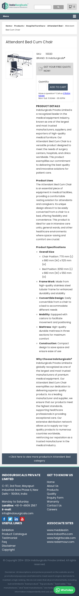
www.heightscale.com (61, 538)
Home (51, 482)
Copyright (8, 550)
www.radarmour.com (60, 542)
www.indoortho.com (60, 534)
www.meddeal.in (57, 530)
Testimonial (9, 538)
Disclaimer (9, 546)
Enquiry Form (55, 498)
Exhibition (8, 530)
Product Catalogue (14, 534)
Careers (52, 509)
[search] (42, 7)
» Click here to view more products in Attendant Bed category (39, 458)
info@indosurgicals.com (17, 513)
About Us (52, 486)
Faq (4, 542)
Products (53, 490)
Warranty (53, 501)
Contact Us (54, 505)
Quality (51, 494)
